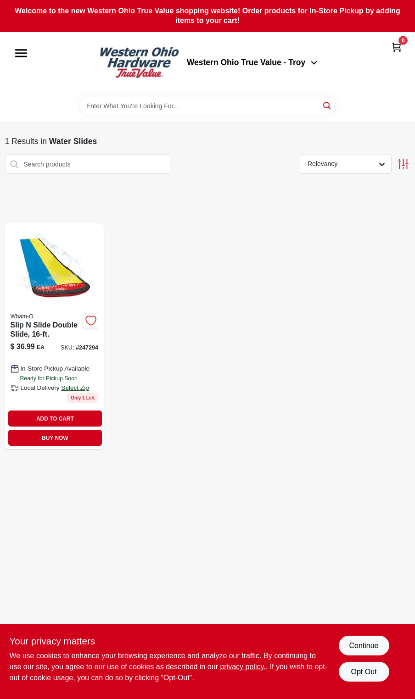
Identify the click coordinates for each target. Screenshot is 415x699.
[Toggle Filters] (403, 164)
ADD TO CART (55, 419)
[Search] (327, 105)
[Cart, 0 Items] (396, 47)
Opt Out (363, 672)
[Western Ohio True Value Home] (139, 64)
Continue (363, 645)
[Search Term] (207, 106)
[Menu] (21, 53)
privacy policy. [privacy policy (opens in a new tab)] (242, 667)
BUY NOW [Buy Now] (55, 438)
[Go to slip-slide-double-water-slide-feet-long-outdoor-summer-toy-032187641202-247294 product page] (54, 336)
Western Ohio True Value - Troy (252, 62)
